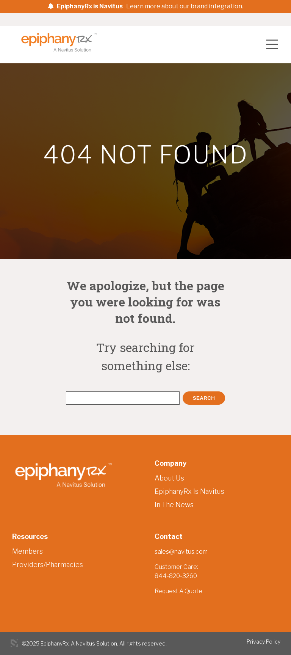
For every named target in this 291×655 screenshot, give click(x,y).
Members (27, 551)
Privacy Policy (263, 641)
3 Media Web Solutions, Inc (14, 643)
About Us (169, 478)
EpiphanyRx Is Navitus (189, 491)
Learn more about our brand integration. (184, 6)
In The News (174, 505)
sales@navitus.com (181, 551)
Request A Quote (178, 591)
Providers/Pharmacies (47, 565)
